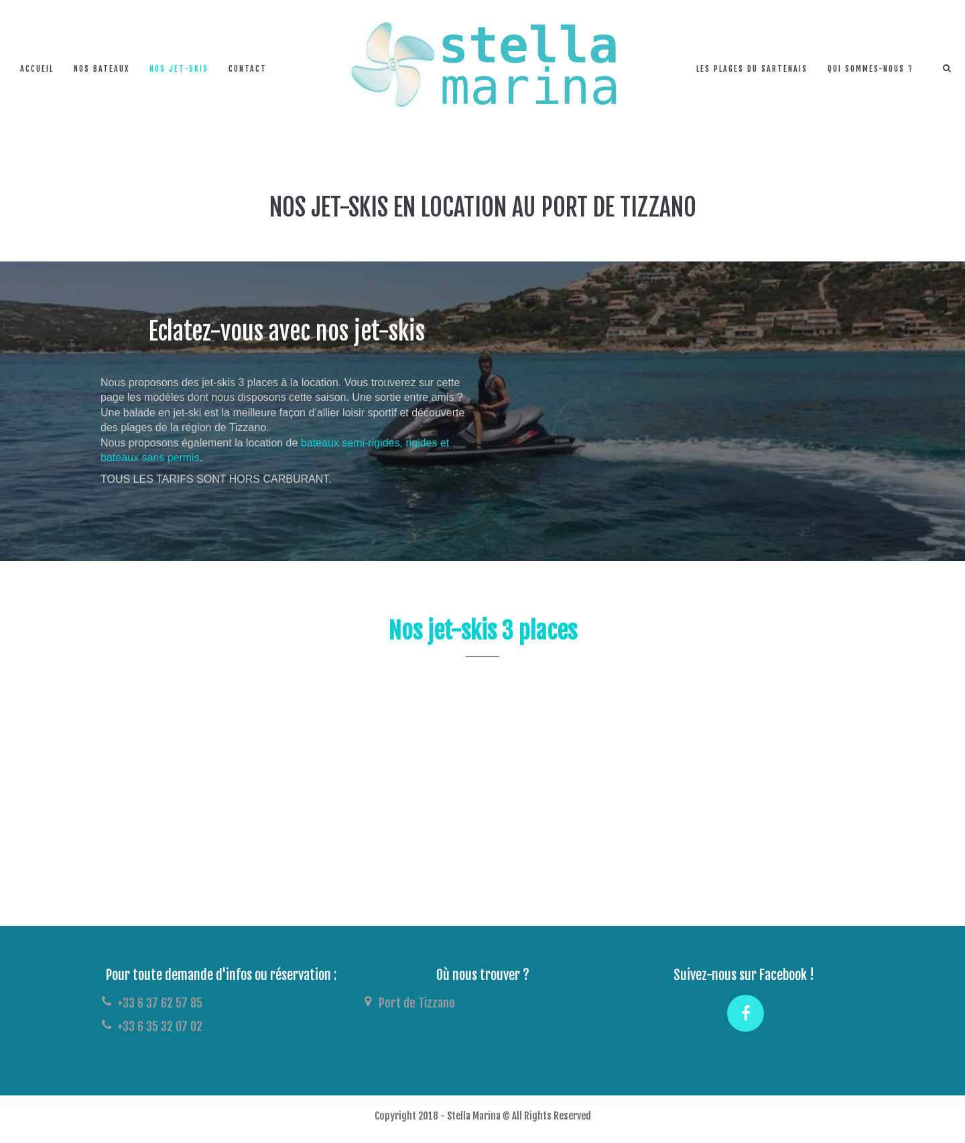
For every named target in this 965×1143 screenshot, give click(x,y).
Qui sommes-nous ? (870, 69)
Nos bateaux (101, 69)
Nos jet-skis (178, 69)
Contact (248, 69)
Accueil (37, 69)
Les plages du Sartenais (752, 69)
